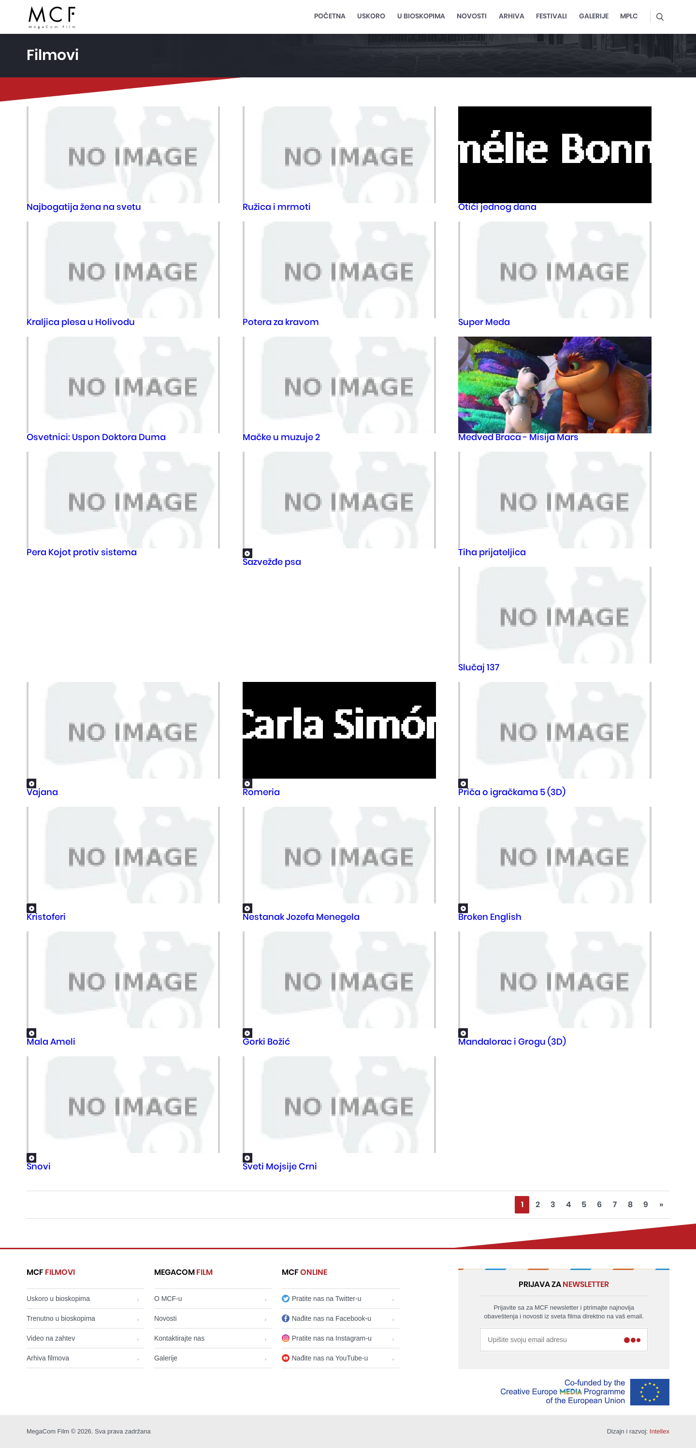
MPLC (629, 16)
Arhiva (511, 16)
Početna (330, 16)
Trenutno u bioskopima (61, 1318)
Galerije (594, 16)
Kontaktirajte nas (179, 1338)
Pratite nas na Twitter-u (322, 1298)
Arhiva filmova (48, 1358)
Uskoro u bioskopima (58, 1298)
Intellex (659, 1431)
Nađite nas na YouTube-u (325, 1358)
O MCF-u (168, 1298)
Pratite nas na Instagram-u (327, 1338)
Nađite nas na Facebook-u (326, 1318)
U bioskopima (421, 16)
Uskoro (371, 16)
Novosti (472, 16)
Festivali (551, 16)
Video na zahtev (51, 1338)
